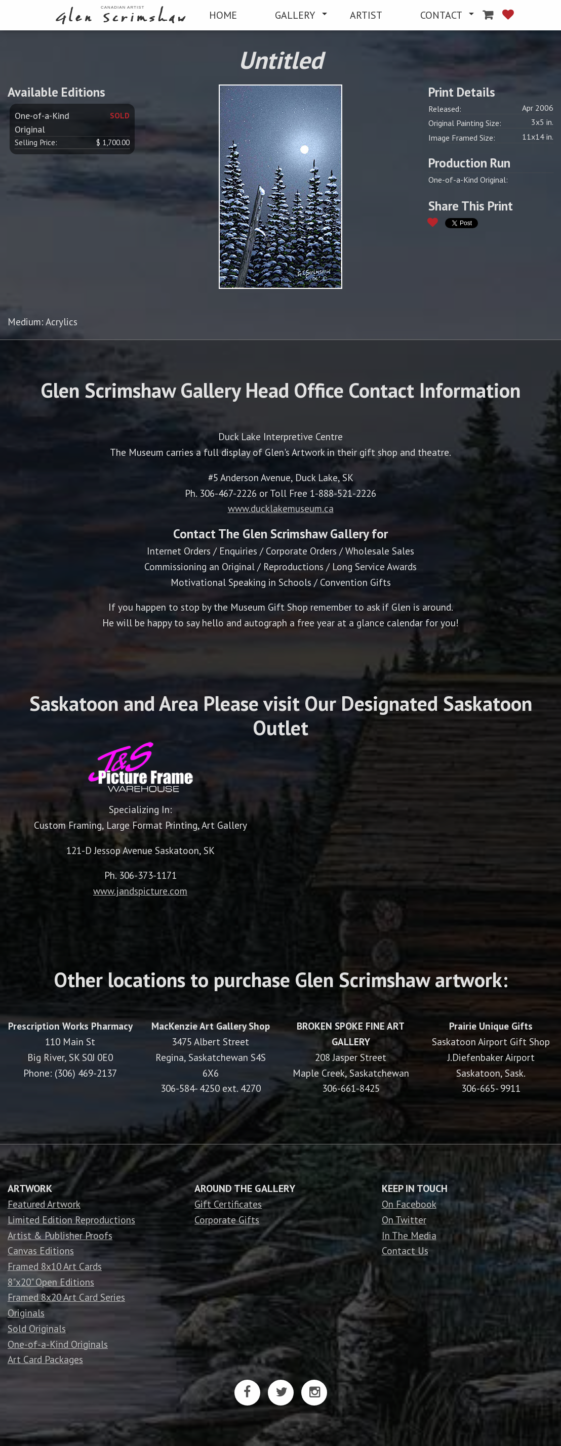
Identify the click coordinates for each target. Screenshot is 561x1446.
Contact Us (405, 1250)
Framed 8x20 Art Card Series (66, 1297)
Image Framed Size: (461, 138)
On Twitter (404, 1219)
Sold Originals (37, 1328)
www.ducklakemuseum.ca (281, 508)
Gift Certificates (228, 1204)
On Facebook (409, 1204)
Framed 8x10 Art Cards (55, 1266)
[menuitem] (123, 15)
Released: (444, 109)
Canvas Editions (41, 1250)
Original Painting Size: (464, 123)
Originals (26, 1312)
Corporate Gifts (226, 1219)
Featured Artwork (44, 1204)
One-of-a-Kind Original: (468, 180)
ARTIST (366, 15)
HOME (223, 15)
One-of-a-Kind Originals (58, 1344)
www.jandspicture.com (140, 890)
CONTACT (441, 15)
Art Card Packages (45, 1359)
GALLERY (295, 15)
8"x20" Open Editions (51, 1281)
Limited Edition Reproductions (71, 1219)
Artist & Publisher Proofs (60, 1235)
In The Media (409, 1235)
